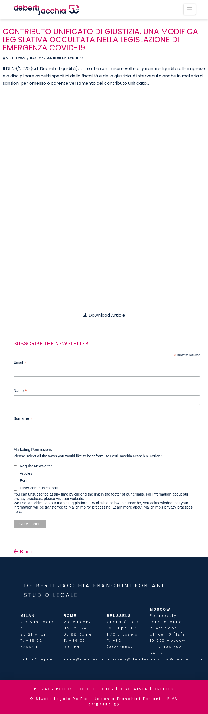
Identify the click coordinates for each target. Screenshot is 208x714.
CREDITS (164, 689)
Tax (79, 58)
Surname (23, 419)
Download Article (104, 315)
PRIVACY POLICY (53, 689)
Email (20, 363)
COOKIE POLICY (96, 689)
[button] (190, 9)
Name (20, 391)
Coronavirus (41, 58)
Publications (64, 58)
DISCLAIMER (134, 689)
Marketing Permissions (33, 449)
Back (23, 551)
